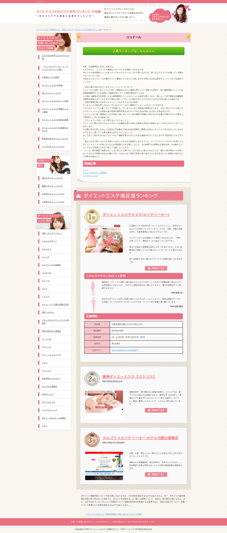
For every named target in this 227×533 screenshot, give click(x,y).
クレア (45, 288)
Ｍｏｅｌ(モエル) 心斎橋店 (95, 173)
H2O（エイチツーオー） (52, 233)
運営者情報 (111, 514)
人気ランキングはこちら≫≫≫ (134, 51)
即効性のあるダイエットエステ (55, 139)
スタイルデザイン (49, 241)
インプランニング (90, 176)
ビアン (86, 170)
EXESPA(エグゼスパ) (51, 378)
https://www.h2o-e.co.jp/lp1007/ (125, 350)
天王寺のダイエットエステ (53, 194)
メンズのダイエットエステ (53, 146)
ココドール (46, 273)
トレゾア (45, 257)
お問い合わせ (122, 514)
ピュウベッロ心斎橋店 (51, 265)
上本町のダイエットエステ (53, 202)
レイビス (45, 296)
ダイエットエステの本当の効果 (55, 120)
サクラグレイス (48, 402)
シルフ (45, 363)
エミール (45, 281)
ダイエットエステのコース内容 (55, 101)
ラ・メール (46, 339)
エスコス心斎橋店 (49, 386)
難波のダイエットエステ (52, 186)
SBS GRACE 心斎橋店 (51, 331)
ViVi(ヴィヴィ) (48, 394)
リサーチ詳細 (135, 514)
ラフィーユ (46, 347)
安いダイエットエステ (51, 93)
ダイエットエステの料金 (52, 85)
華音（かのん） (48, 312)
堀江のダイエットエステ (52, 178)
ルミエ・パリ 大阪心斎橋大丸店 (55, 304)
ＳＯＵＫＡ (46, 249)
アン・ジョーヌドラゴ (51, 355)
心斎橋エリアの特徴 (50, 77)
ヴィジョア (46, 371)
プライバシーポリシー (95, 514)
